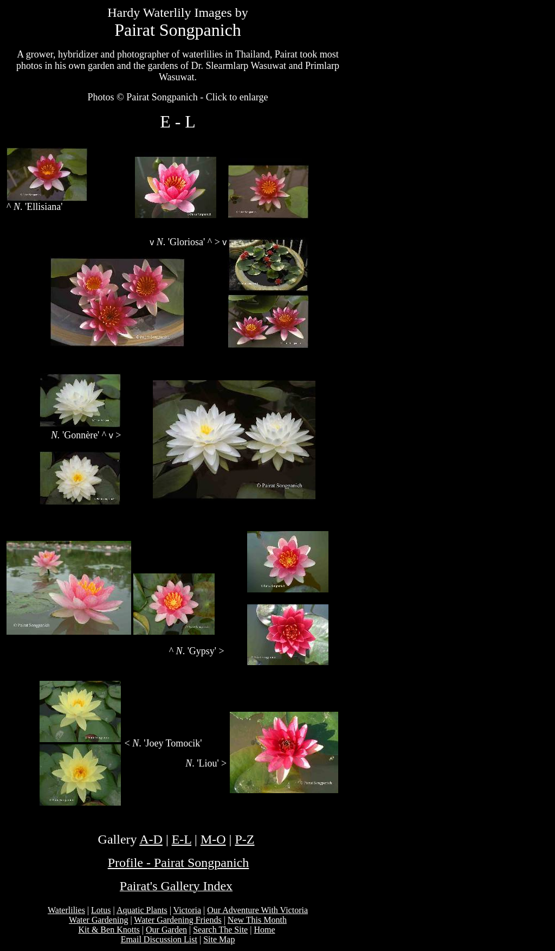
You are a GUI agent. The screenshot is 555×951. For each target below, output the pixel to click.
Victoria (187, 910)
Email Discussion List (159, 939)
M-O (213, 839)
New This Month (257, 919)
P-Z (244, 839)
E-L (181, 839)
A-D (151, 839)
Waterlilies (66, 910)
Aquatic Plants (142, 910)
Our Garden (166, 929)
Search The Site (220, 929)
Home (264, 929)
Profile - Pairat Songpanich (178, 863)
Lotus (101, 910)
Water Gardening (98, 919)
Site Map (219, 939)
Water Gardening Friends (177, 919)
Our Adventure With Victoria (257, 910)
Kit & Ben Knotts (108, 929)
